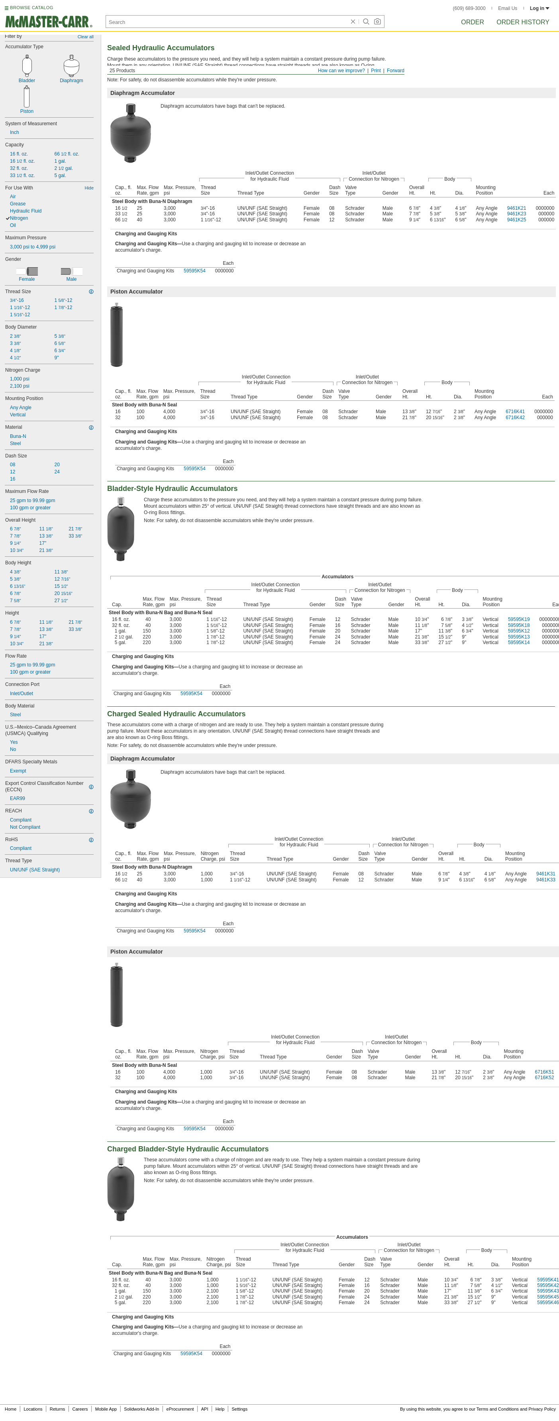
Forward (395, 70)
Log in (539, 8)
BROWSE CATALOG (31, 7)
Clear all (86, 36)
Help (220, 1409)
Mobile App (106, 1409)
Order (472, 22)
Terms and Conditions (498, 1409)
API (204, 1409)
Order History (522, 22)
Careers (80, 1409)
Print (376, 70)
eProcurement (180, 1409)
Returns (57, 1409)
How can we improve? (341, 70)
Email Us (507, 8)
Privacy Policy (542, 1409)
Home (10, 1409)
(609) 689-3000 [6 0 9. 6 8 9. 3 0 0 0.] (469, 8)
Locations (33, 1409)
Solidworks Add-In (141, 1409)
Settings (239, 1409)
